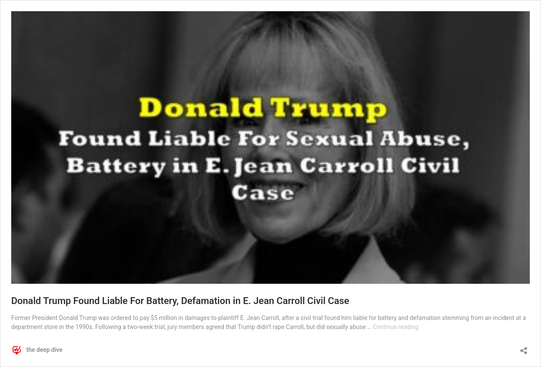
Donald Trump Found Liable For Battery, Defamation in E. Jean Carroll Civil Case (180, 300)
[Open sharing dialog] (524, 347)
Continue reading (395, 326)
